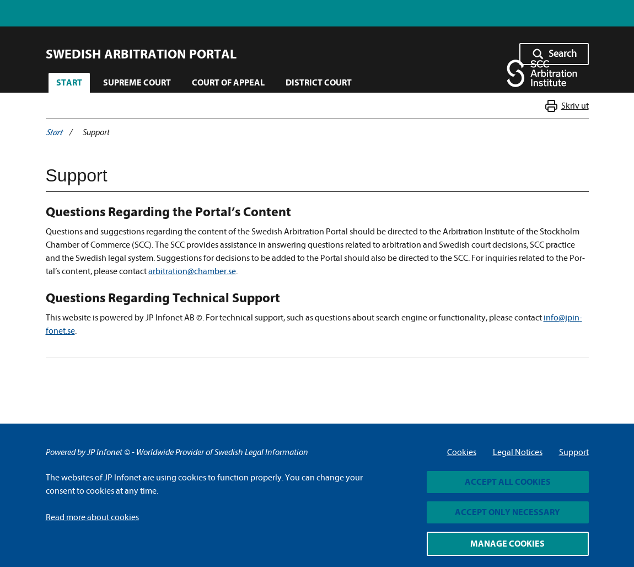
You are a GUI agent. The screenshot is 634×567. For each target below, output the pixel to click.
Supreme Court (137, 83)
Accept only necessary (507, 512)
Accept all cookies (508, 482)
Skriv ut (575, 107)
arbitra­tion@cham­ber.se (192, 271)
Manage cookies (507, 544)
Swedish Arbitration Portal (141, 54)
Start (69, 83)
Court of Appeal (228, 83)
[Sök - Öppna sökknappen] (554, 54)
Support (574, 452)
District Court (319, 83)
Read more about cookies (92, 517)
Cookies (461, 452)
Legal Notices (517, 452)
